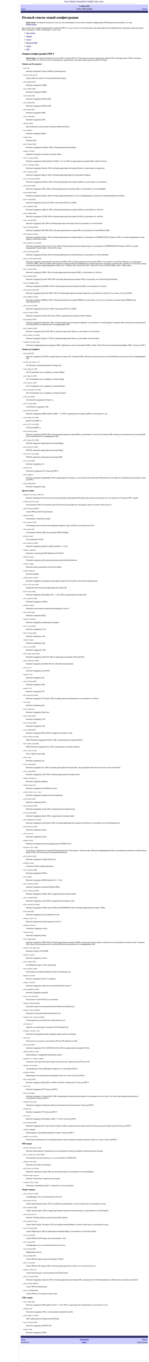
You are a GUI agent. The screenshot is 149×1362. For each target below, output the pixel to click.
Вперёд (144, 9)
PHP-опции (27, 1144)
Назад (23, 9)
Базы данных (30, 33)
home (66, 1)
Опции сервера (28, 1189)
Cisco (101, 1)
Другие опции (28, 491)
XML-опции (27, 1298)
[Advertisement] (9, 680)
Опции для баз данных (32, 64)
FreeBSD (90, 1)
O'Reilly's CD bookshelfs (77, 1)
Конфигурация (31, 24)
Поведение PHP (31, 43)
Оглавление (84, 1339)
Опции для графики (31, 349)
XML (28, 49)
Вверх (84, 1342)
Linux (97, 1)
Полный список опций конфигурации (50, 17)
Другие (28, 39)
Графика (29, 36)
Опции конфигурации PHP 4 (38, 53)
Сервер (28, 46)
